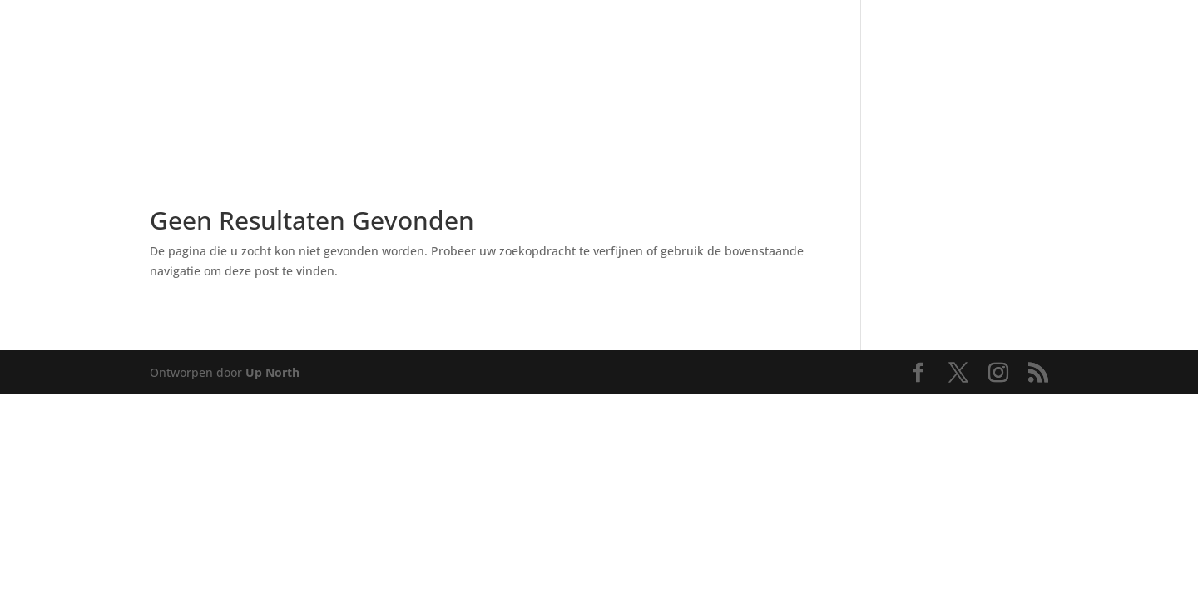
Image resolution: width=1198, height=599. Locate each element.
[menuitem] (131, 57)
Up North (272, 372)
